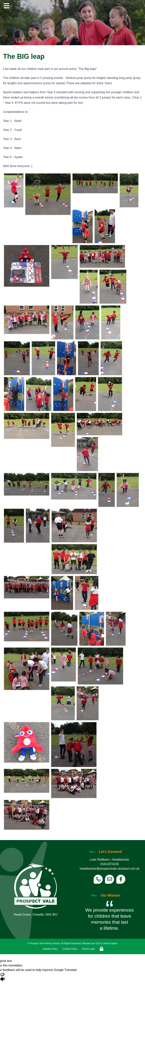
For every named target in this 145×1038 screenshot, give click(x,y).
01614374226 (109, 864)
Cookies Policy (69, 949)
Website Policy (50, 949)
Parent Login (88, 949)
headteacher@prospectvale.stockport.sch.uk (109, 868)
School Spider (110, 943)
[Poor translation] (2, 976)
